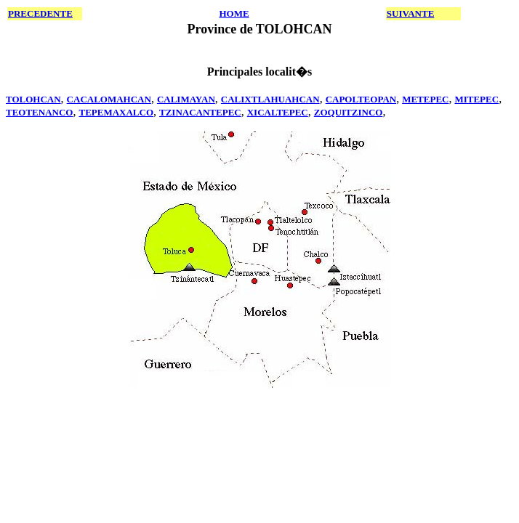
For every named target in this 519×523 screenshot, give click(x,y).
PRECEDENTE (40, 13)
